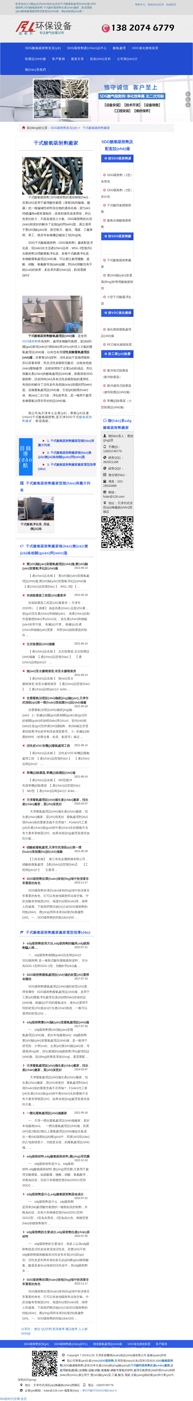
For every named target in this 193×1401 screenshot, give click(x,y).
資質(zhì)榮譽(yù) (40, 1348)
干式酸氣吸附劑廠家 (96, 128)
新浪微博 (58, 1329)
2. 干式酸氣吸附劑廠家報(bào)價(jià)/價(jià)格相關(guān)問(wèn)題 (64, 454)
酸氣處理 (119, 48)
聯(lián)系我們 (35, 69)
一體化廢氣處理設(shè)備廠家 (47, 1113)
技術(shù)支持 (156, 4)
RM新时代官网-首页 (13, 1399)
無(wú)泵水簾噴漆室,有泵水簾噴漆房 (51, 671)
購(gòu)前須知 (88, 1348)
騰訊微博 (71, 1329)
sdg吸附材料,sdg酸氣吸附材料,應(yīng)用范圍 (58, 1156)
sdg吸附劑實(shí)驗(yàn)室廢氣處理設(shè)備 (58, 1022)
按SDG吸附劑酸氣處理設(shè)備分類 (118, 243)
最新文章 (77, 59)
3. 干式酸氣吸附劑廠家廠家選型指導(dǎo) (67, 466)
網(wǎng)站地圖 (152, 1348)
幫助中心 (140, 4)
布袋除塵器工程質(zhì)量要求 (46, 595)
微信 (37, 1329)
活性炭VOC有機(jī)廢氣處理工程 (48, 745)
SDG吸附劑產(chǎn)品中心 (87, 48)
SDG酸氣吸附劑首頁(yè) (43, 48)
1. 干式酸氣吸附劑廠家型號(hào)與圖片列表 (66, 442)
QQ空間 (46, 1329)
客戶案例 (58, 59)
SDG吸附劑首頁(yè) (64, 128)
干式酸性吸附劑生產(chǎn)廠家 (150, 1365)
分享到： (27, 1329)
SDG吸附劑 (30, 341)
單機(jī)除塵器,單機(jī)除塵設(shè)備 (51, 772)
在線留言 (171, 4)
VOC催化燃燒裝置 (145, 48)
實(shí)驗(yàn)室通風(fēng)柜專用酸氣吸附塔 (117, 282)
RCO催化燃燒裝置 (119, 344)
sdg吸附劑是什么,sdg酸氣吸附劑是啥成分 (55, 1194)
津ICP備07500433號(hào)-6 (99, 1390)
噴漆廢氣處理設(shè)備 (107, 1344)
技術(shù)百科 (100, 59)
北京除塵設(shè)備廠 (41, 644)
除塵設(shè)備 (35, 59)
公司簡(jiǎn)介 (127, 59)
